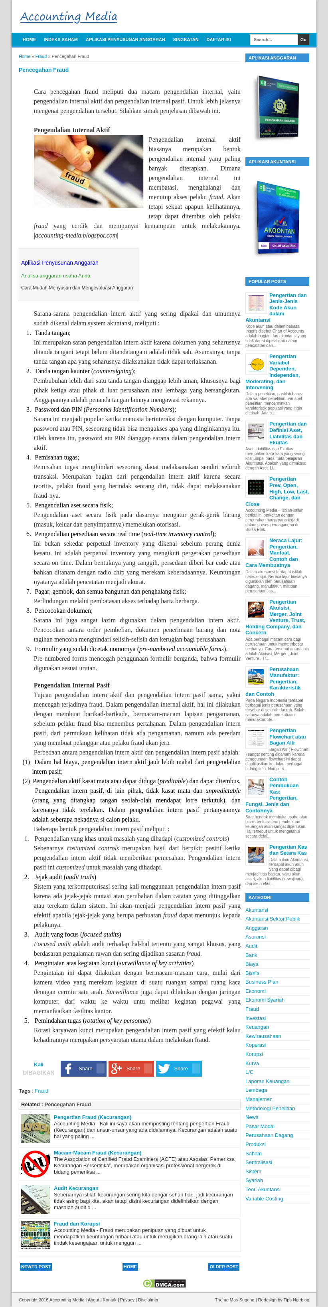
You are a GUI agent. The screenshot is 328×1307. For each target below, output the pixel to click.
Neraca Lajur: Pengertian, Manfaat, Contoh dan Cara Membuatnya (273, 552)
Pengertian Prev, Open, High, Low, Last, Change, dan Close (277, 491)
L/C (249, 1072)
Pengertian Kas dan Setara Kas (288, 850)
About (94, 1299)
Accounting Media (67, 1299)
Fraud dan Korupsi (77, 1224)
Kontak (110, 1299)
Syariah (254, 1180)
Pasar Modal (260, 1126)
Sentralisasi (258, 1162)
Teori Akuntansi (263, 1189)
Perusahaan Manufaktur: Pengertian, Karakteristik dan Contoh (273, 681)
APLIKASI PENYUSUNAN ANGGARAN (125, 39)
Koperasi (255, 1045)
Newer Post (36, 1266)
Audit (251, 946)
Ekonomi (255, 991)
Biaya (252, 964)
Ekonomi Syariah (265, 1000)
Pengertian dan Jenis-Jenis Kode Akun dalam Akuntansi (276, 307)
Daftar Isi (219, 39)
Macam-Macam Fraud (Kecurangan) (98, 1153)
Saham (253, 1153)
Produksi (255, 1144)
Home (29, 39)
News (252, 1117)
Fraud (41, 1091)
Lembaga (256, 1090)
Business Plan (261, 982)
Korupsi (254, 1054)
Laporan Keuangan (267, 1081)
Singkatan (186, 39)
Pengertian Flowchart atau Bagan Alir (287, 736)
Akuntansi (256, 910)
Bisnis (252, 973)
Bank (251, 955)
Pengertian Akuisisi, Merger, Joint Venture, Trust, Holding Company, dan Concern (275, 617)
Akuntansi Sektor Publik (272, 919)
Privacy (128, 1299)
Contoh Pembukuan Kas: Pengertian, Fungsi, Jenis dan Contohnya (272, 795)
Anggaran (256, 928)
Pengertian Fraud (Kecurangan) (92, 1117)
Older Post (223, 1266)
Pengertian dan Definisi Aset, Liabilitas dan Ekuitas (288, 433)
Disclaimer (148, 1299)
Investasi (255, 1018)
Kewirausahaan (263, 1036)
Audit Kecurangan (76, 1188)
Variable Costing (264, 1199)
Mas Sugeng (243, 1299)
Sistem (253, 1171)
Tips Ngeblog (296, 1299)
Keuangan (257, 1027)
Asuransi (255, 937)
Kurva (252, 1063)
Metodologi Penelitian (270, 1108)
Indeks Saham (61, 39)
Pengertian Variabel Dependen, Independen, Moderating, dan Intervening (272, 371)
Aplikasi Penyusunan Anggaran (60, 262)
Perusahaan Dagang (269, 1135)
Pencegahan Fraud (68, 1104)
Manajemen (259, 1099)
